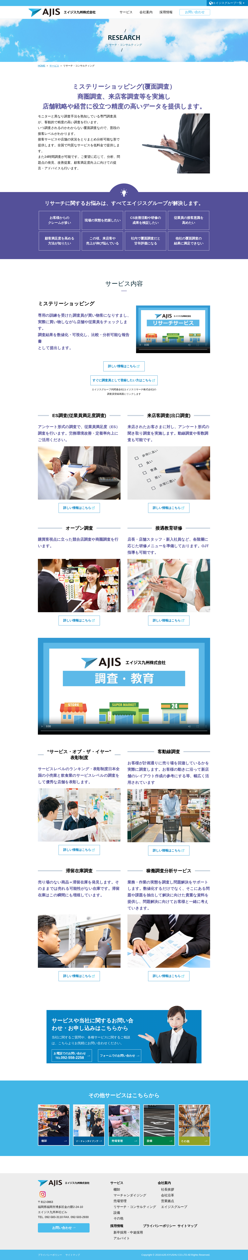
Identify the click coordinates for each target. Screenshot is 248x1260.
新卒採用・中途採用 (128, 1232)
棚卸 (116, 1189)
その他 (118, 1218)
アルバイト (121, 1238)
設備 (116, 1212)
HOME (41, 65)
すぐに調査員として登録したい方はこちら (121, 380)
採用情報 (116, 1226)
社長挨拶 (167, 1189)
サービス (54, 65)
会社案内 (164, 1183)
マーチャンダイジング (129, 1195)
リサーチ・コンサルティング (134, 1207)
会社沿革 (167, 1195)
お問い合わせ (193, 12)
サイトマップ (187, 1226)
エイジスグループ (174, 1207)
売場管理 (120, 1201)
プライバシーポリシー (159, 1226)
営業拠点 (167, 1201)
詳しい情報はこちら (122, 366)
